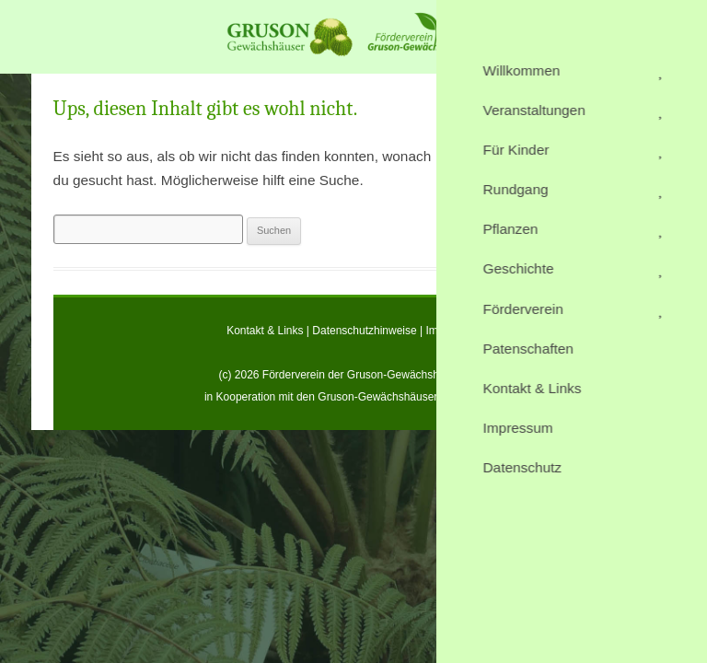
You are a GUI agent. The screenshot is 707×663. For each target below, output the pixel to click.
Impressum (453, 330)
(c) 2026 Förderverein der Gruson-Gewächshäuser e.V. (353, 374)
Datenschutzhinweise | (368, 330)
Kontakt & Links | (269, 330)
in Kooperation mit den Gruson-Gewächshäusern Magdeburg (353, 396)
